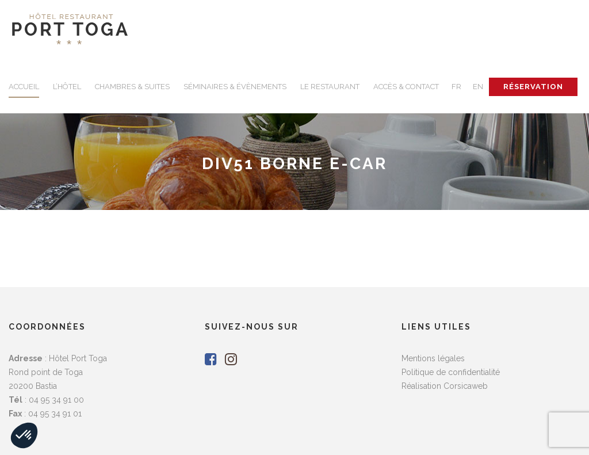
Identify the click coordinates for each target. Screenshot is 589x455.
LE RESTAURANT (329, 86)
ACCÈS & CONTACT (406, 86)
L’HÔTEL (67, 86)
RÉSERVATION (533, 86)
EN (478, 86)
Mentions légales (433, 358)
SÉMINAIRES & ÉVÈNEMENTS (234, 86)
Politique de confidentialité (450, 372)
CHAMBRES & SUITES (132, 86)
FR (456, 86)
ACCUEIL (24, 86)
